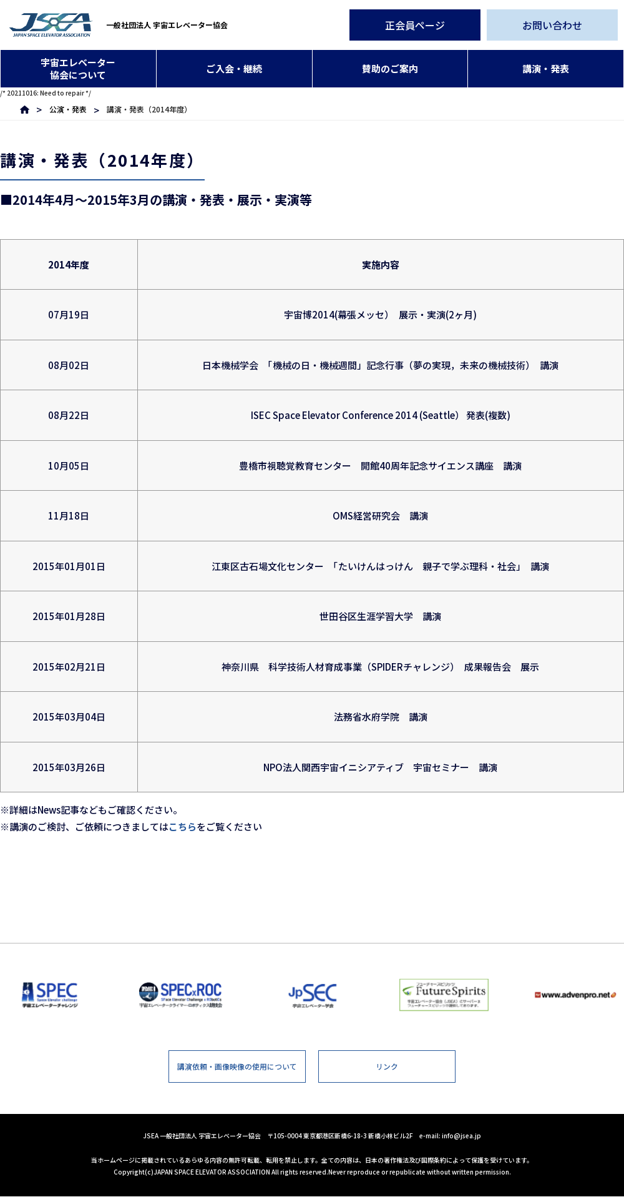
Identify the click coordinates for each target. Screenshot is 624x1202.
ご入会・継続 (234, 68)
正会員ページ (415, 24)
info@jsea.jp (461, 1141)
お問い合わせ (552, 24)
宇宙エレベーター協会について (78, 68)
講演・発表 (545, 68)
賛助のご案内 (390, 68)
